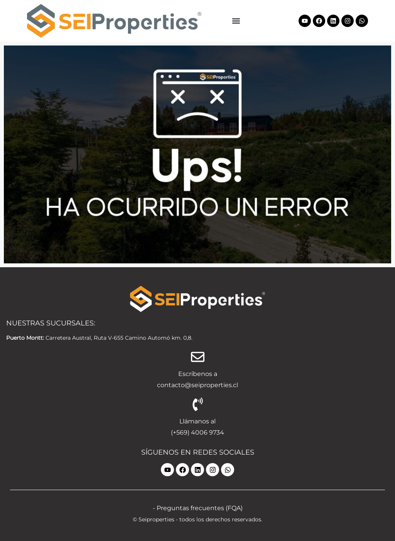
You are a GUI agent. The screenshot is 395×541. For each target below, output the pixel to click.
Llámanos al (197, 421)
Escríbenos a (197, 374)
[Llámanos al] (197, 404)
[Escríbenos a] (197, 357)
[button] (236, 20)
